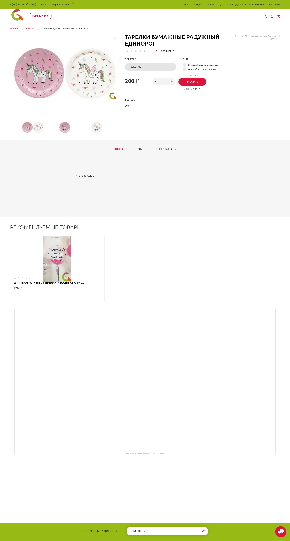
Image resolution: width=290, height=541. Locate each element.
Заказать (193, 82)
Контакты (274, 4)
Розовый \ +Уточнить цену (203, 65)
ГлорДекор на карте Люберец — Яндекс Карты (145, 453)
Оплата (211, 4)
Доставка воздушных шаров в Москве (242, 4)
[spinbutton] (163, 81)
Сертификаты (166, 149)
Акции (198, 4)
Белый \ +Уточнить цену (202, 69)
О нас (186, 4)
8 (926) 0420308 (37, 4)
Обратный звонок (61, 5)
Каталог (44, 16)
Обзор (142, 149)
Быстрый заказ (193, 89)
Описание (121, 149)
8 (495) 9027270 (18, 4)
